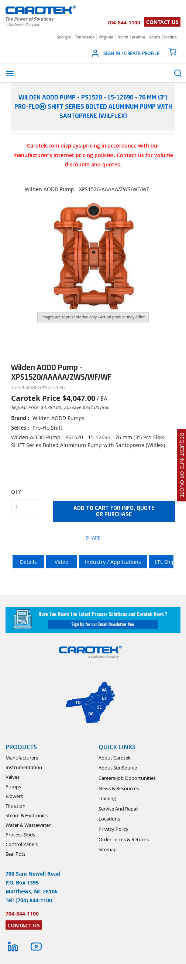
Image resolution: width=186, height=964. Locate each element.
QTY (16, 491)
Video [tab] (61, 561)
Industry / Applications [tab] (113, 561)
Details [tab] (28, 561)
